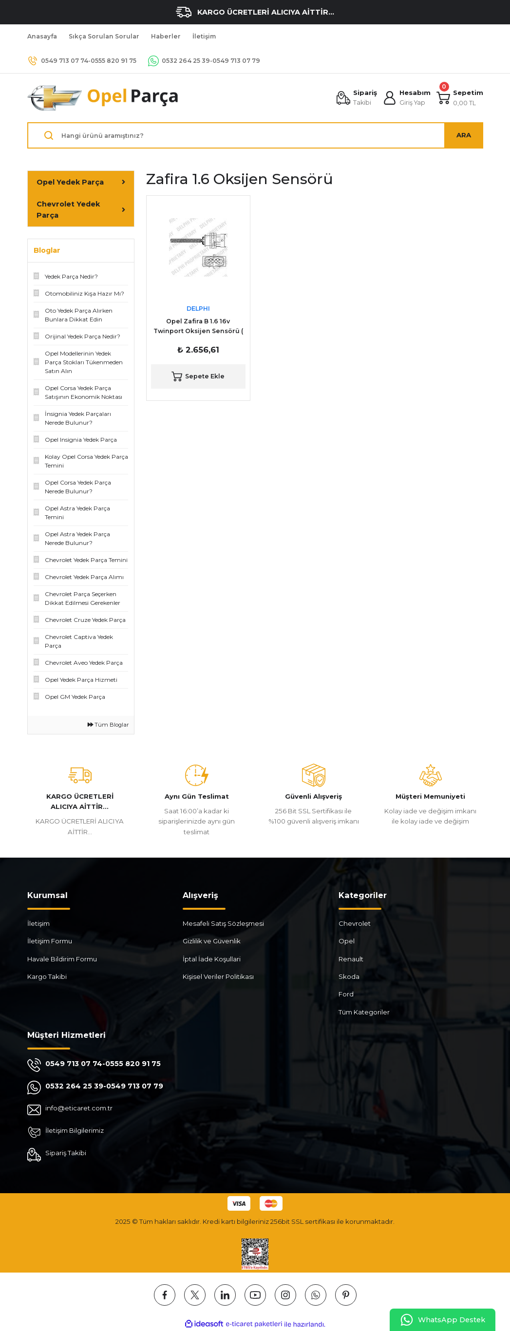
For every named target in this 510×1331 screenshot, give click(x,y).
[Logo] (103, 98)
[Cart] (459, 98)
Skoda (349, 976)
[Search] (255, 135)
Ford (346, 994)
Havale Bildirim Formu (62, 959)
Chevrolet (355, 923)
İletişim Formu (49, 941)
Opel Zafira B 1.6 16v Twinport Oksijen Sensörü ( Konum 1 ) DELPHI (198, 327)
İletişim (38, 923)
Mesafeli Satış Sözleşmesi (223, 923)
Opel (347, 941)
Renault (351, 959)
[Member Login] (407, 98)
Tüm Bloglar (108, 724)
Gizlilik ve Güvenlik (212, 941)
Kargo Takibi (47, 976)
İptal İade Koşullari (212, 959)
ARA (463, 135)
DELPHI (198, 308)
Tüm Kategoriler (364, 1012)
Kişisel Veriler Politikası (218, 976)
